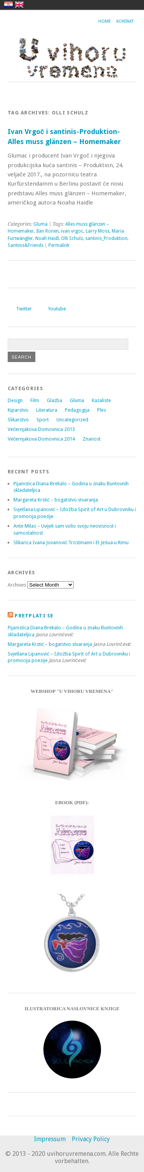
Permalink (59, 245)
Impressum (50, 1139)
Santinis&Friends (25, 245)
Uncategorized (72, 420)
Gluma (40, 224)
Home (104, 21)
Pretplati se (34, 616)
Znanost (92, 439)
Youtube (57, 309)
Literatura (46, 410)
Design (15, 400)
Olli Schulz (72, 238)
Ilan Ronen (47, 231)
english (19, 4)
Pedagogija (77, 410)
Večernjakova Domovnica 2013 (41, 429)
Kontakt (125, 21)
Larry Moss (97, 231)
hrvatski (8, 4)
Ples (101, 410)
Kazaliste (101, 400)
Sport (42, 420)
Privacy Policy (91, 1139)
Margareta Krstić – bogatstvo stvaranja (55, 500)
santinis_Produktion (106, 238)
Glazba (54, 400)
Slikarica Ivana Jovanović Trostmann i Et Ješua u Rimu (71, 542)
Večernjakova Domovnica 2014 (41, 439)
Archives (17, 585)
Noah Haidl (47, 238)
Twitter (24, 309)
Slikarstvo (18, 420)
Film (34, 400)
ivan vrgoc (72, 231)
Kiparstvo (18, 410)
